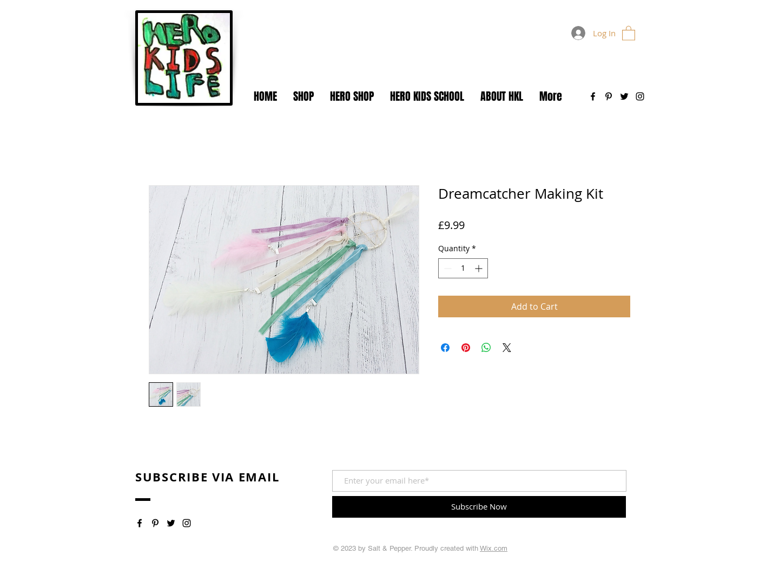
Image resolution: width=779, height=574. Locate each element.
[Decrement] (446, 268)
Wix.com (493, 548)
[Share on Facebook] (445, 347)
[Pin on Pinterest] (465, 347)
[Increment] (479, 268)
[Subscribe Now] (479, 507)
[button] (628, 33)
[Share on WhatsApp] (486, 347)
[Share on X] (506, 347)
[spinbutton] (463, 268)
